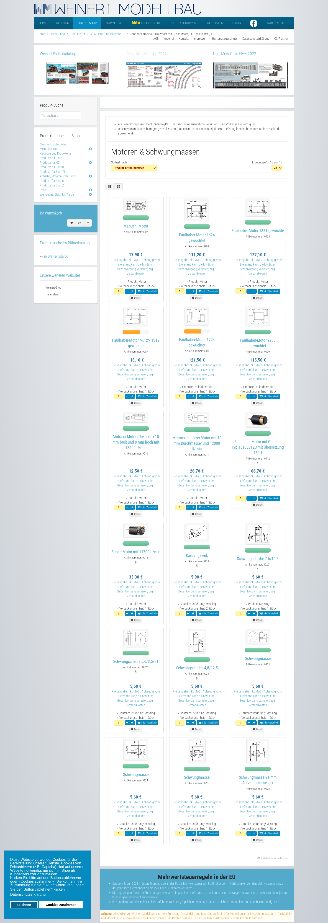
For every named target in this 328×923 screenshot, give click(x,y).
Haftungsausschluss (225, 38)
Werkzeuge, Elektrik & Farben (57, 194)
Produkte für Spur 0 (52, 167)
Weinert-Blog (54, 287)
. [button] (67, 889)
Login (236, 23)
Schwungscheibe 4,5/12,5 (197, 667)
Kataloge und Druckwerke (55, 153)
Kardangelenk (197, 555)
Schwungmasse (258, 658)
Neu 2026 (62, 23)
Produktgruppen (183, 23)
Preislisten (214, 23)
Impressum (200, 38)
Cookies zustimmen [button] (61, 905)
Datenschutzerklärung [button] (28, 894)
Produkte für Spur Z (52, 185)
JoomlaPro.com (280, 858)
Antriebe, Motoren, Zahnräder (58, 176)
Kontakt (184, 38)
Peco (43, 190)
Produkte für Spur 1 (52, 158)
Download (114, 23)
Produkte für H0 (79, 34)
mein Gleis (52, 294)
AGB (156, 38)
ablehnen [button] (24, 905)
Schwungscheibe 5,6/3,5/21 (136, 661)
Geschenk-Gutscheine (53, 144)
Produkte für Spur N (52, 181)
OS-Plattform (282, 38)
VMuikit (260, 858)
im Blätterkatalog (56, 256)
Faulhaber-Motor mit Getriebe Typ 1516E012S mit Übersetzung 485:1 (258, 447)
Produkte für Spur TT (52, 171)
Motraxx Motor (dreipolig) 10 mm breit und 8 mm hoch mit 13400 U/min (136, 442)
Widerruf (169, 38)
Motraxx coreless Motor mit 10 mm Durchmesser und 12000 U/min (196, 443)
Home (43, 23)
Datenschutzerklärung (255, 38)
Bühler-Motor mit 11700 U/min (135, 551)
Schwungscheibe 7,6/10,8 (258, 558)
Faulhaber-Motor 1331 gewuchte (258, 230)
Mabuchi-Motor (135, 226)
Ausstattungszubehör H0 (109, 34)
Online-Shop (87, 23)
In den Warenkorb (147, 291)
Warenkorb (275, 23)
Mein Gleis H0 (48, 149)
